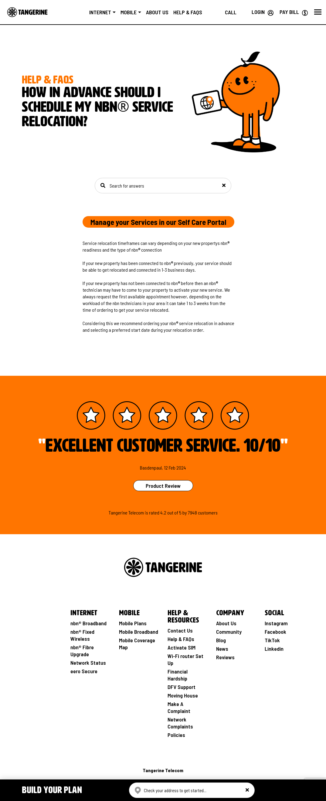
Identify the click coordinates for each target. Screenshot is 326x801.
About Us (226, 623)
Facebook (275, 631)
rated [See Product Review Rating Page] (154, 512)
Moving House (183, 695)
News (222, 648)
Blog (221, 640)
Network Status (88, 662)
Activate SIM (181, 647)
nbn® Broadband (88, 623)
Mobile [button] (134, 12)
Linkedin (274, 648)
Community (229, 631)
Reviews (225, 657)
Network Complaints (180, 723)
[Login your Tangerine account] (262, 11)
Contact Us (180, 630)
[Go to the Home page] (27, 12)
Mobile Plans (133, 623)
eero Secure (83, 671)
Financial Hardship (178, 675)
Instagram (276, 623)
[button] (317, 12)
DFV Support (181, 687)
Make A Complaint (179, 707)
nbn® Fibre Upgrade (82, 650)
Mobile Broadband (138, 631)
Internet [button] (106, 12)
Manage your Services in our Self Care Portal (158, 221)
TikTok (272, 640)
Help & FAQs (193, 12)
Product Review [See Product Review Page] (163, 485)
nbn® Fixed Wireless (82, 635)
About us (162, 12)
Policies (176, 734)
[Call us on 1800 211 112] (230, 12)
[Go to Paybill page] (294, 11)
